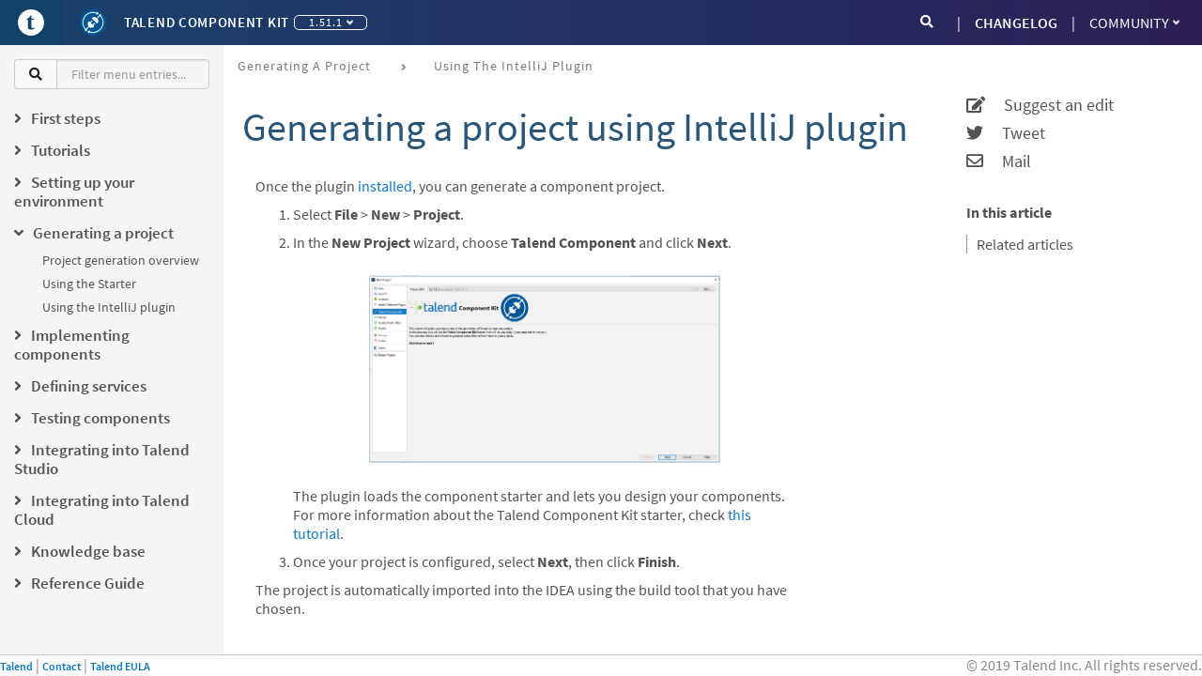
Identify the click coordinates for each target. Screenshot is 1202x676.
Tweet (1005, 133)
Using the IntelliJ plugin (109, 307)
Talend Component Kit (206, 22)
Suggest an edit (1040, 105)
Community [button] (1134, 22)
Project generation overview (120, 260)
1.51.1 (331, 22)
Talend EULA (120, 666)
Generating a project (304, 65)
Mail (998, 161)
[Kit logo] (93, 22)
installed (385, 186)
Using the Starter (89, 283)
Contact (61, 666)
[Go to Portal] (31, 22)
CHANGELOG (1016, 22)
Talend (16, 666)
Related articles (1025, 244)
